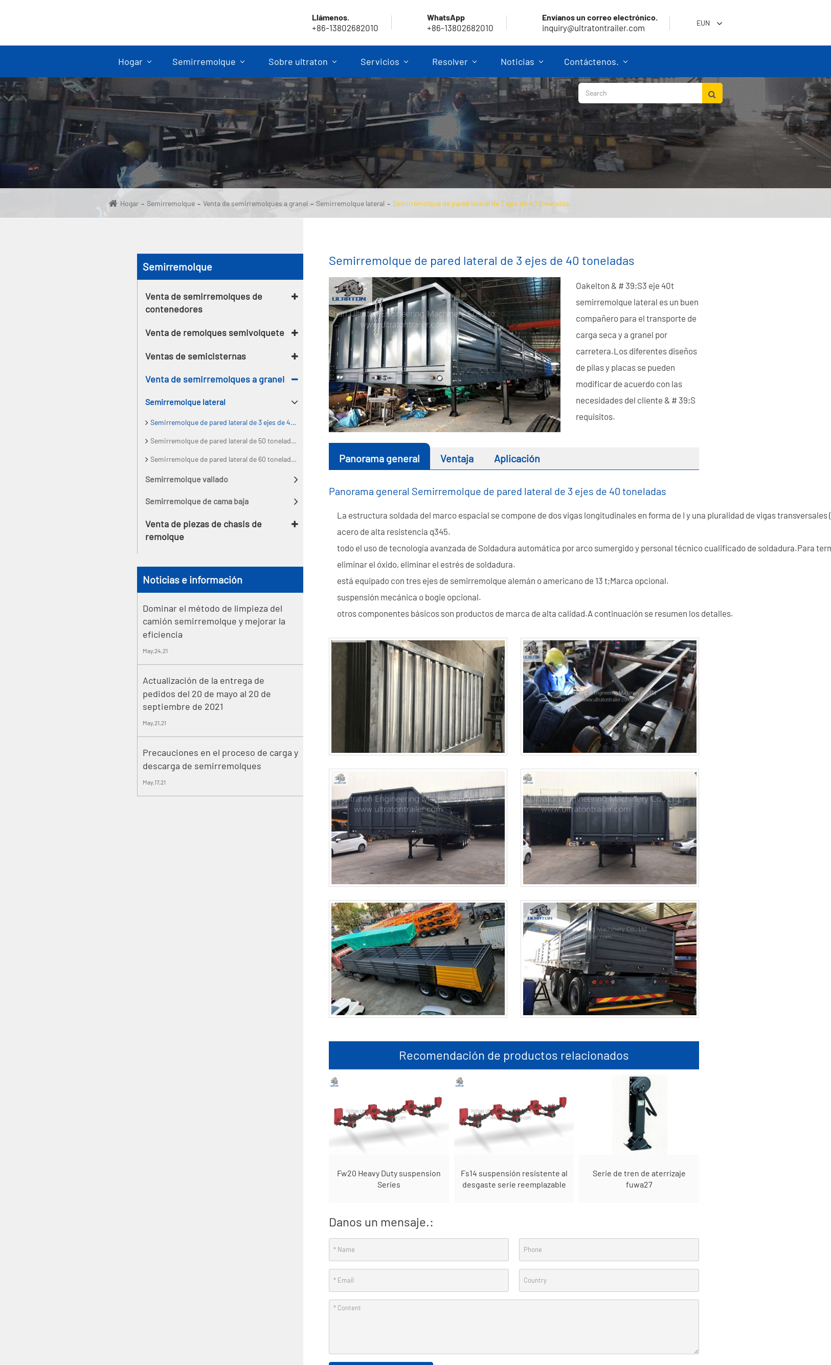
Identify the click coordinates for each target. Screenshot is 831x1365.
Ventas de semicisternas (195, 356)
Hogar (134, 66)
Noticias (522, 66)
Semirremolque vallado (186, 479)
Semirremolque (208, 66)
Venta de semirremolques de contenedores (203, 302)
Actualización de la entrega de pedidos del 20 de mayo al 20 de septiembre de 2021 (207, 693)
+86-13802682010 (447, 22)
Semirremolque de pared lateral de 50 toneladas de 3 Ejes (226, 440)
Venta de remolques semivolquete (214, 332)
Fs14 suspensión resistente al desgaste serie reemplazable (514, 1179)
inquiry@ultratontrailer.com (588, 22)
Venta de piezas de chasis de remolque (203, 530)
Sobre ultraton (302, 66)
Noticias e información (192, 579)
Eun (703, 22)
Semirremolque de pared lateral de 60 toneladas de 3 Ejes (226, 459)
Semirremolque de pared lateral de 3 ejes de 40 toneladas (481, 203)
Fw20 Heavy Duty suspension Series (389, 1179)
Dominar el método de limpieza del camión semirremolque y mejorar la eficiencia (214, 621)
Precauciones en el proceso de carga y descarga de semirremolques (220, 759)
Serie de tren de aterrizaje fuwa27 (639, 1179)
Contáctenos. (595, 66)
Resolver (454, 66)
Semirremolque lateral (350, 203)
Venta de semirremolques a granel (255, 203)
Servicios (384, 66)
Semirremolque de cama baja (197, 501)
